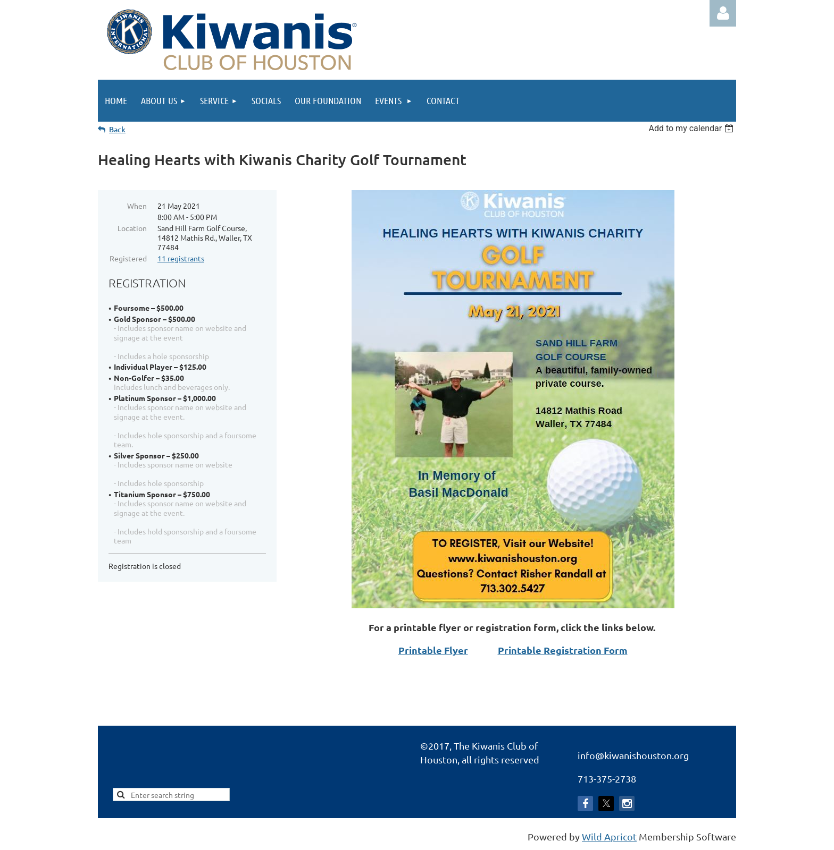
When (137, 205)
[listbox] (692, 128)
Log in (723, 13)
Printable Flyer (433, 650)
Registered (128, 258)
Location (132, 228)
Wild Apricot (609, 836)
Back (117, 129)
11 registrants (180, 258)
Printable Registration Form (563, 650)
